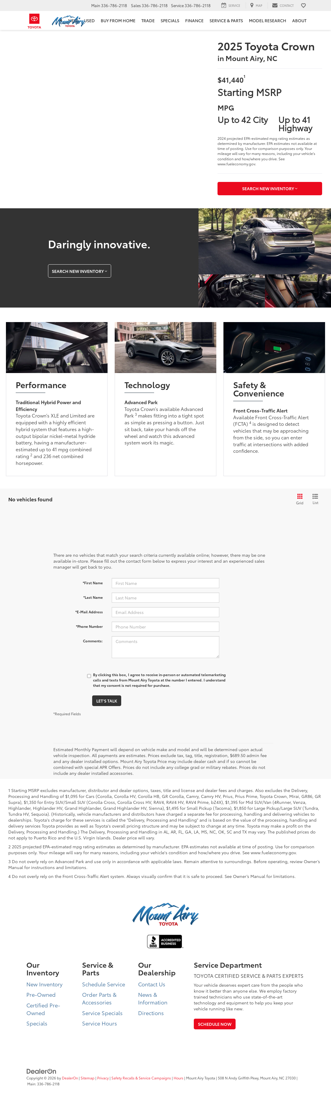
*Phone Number (89, 626)
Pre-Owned (41, 994)
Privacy (103, 1077)
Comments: (93, 640)
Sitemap (88, 1077)
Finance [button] (194, 20)
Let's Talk (106, 701)
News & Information (152, 998)
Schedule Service (103, 984)
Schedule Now (214, 1024)
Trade (148, 20)
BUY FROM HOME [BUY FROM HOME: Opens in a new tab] (118, 20)
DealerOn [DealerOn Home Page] (70, 1077)
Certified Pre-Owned (43, 1009)
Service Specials (102, 1013)
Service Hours (99, 1023)
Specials (36, 1023)
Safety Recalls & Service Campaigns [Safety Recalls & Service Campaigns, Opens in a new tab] (141, 1077)
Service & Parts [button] (226, 20)
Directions (151, 1013)
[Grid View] (299, 499)
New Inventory (44, 984)
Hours (178, 1077)
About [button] (299, 20)
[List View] (315, 499)
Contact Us (151, 984)
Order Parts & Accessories (99, 998)
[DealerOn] (41, 1070)
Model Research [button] (267, 20)
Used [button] (89, 20)
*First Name (93, 582)
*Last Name (93, 597)
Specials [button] (170, 20)
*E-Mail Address (89, 611)
